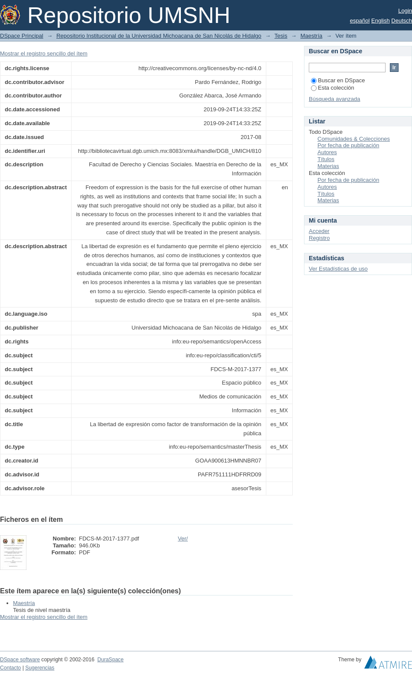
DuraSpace (110, 660)
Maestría (312, 35)
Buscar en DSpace (338, 80)
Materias (328, 166)
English (380, 20)
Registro (319, 238)
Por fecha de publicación (348, 145)
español (360, 20)
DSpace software (20, 660)
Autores (327, 152)
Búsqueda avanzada (334, 99)
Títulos (325, 159)
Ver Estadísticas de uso (338, 268)
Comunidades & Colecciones (353, 139)
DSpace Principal (21, 35)
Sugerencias (39, 668)
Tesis (281, 35)
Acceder (319, 231)
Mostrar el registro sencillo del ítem (44, 53)
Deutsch (401, 20)
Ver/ (183, 538)
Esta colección (332, 87)
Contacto (10, 668)
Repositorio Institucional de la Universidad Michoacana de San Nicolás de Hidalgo (159, 35)
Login (405, 10)
